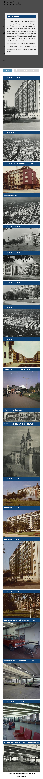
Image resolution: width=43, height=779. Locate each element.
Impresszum (21, 777)
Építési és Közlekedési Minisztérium (23, 773)
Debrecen (8, 307)
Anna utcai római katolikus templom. (19, 424)
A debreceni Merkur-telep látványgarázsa (21, 742)
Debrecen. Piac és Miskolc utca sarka (19, 164)
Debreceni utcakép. (12, 479)
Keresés (7, 70)
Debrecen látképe (11, 132)
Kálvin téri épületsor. (13, 410)
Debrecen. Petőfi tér (12, 78)
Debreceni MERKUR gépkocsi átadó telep (20, 620)
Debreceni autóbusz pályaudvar (17, 369)
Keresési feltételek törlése (26, 70)
